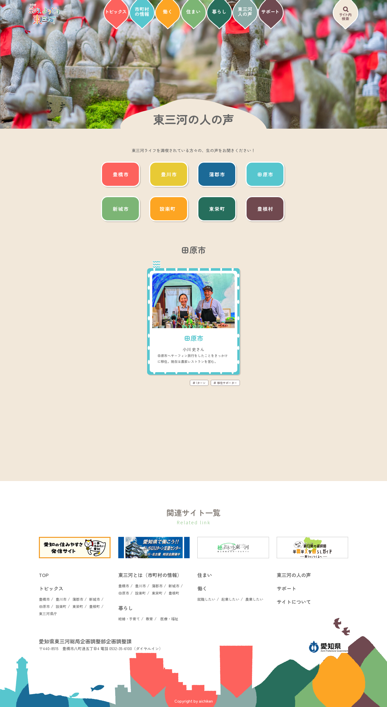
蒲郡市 (77, 599)
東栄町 (77, 606)
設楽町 (61, 606)
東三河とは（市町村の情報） (150, 574)
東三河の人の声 (294, 574)
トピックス (51, 588)
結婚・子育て (129, 618)
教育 (149, 618)
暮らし (125, 607)
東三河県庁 (48, 613)
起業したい (230, 599)
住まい (204, 574)
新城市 (94, 599)
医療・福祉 (169, 618)
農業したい (254, 599)
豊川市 (61, 599)
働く (202, 588)
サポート (286, 588)
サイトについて (294, 601)
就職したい (206, 599)
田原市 (44, 606)
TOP (44, 574)
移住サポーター (225, 383)
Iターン (199, 383)
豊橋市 (44, 599)
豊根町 (94, 606)
